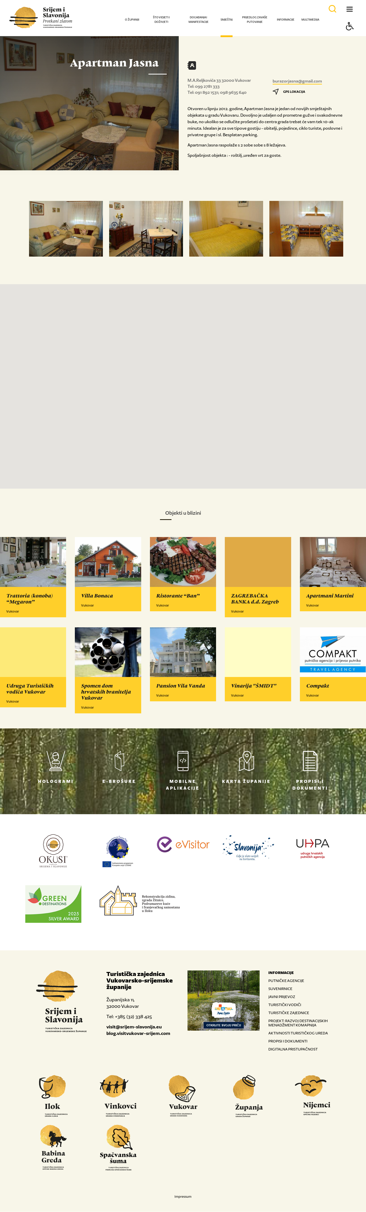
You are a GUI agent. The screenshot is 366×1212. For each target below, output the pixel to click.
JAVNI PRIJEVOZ (281, 997)
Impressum (183, 1197)
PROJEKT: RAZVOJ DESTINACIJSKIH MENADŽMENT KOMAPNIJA (298, 1023)
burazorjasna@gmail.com (297, 81)
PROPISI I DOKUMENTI (287, 1041)
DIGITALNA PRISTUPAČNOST (293, 1049)
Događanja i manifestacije (199, 20)
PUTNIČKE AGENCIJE (286, 980)
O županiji (132, 19)
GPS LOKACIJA (289, 92)
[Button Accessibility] (350, 35)
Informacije (285, 19)
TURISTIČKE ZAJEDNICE (288, 1013)
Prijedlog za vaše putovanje (254, 20)
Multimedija (310, 19)
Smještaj (227, 19)
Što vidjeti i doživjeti (161, 20)
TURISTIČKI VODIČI (284, 1005)
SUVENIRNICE (280, 989)
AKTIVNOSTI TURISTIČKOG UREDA (298, 1033)
